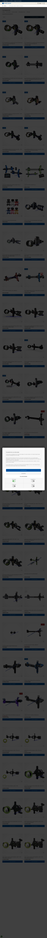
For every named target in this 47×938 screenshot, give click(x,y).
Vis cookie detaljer (23, 476)
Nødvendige (14, 480)
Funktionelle (14, 485)
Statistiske (33, 485)
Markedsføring (33, 480)
